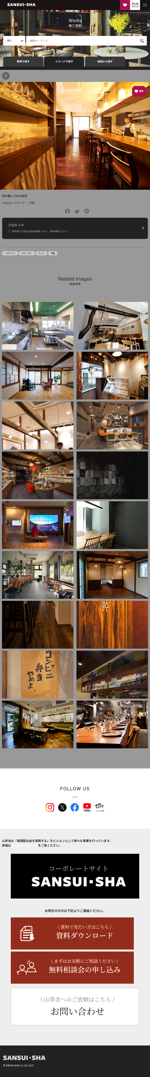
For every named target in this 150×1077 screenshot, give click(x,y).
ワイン (41, 253)
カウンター (20, 202)
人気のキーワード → (42, 48)
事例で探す (23, 61)
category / (8, 202)
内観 (31, 202)
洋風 (53, 253)
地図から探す (105, 61)
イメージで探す (64, 61)
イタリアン (10, 253)
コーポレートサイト (24, 845)
